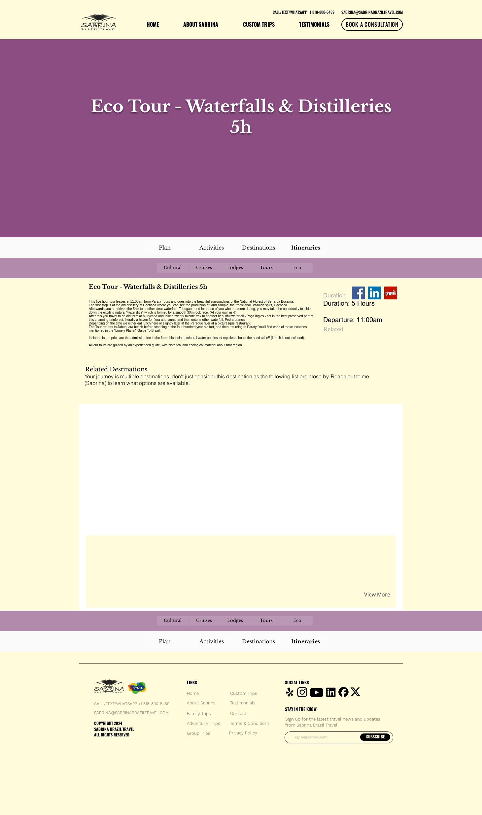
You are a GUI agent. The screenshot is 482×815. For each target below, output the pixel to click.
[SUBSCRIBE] (375, 737)
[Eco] (297, 268)
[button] (166, 548)
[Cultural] (172, 268)
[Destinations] (258, 248)
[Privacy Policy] (243, 733)
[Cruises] (204, 268)
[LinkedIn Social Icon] (374, 293)
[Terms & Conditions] (250, 723)
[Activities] (211, 247)
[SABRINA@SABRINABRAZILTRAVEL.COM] (372, 11)
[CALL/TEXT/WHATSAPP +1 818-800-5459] (303, 11)
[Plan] (164, 247)
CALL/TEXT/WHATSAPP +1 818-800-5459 (131, 703)
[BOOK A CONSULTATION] (372, 24)
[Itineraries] (305, 248)
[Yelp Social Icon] (390, 293)
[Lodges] (235, 268)
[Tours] (266, 268)
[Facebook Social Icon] (358, 293)
